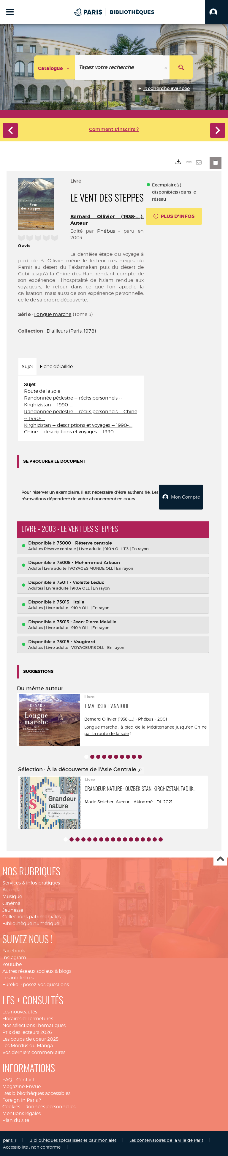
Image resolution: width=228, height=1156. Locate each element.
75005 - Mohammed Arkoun (88, 562)
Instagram (14, 957)
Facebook (13, 950)
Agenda (11, 889)
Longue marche (52, 314)
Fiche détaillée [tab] (56, 366)
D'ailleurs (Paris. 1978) (71, 331)
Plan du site (15, 1120)
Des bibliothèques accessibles (36, 1093)
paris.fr (9, 1139)
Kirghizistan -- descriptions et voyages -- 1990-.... (78, 425)
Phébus (106, 231)
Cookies (11, 1106)
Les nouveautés (19, 1011)
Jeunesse (12, 909)
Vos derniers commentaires (33, 1052)
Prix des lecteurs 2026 (27, 1031)
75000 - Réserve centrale (84, 542)
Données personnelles (49, 1106)
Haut (220, 858)
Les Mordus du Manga (27, 1045)
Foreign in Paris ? (21, 1099)
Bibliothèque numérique (30, 923)
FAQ (7, 1079)
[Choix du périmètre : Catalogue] (54, 67)
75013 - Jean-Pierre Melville (86, 621)
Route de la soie (42, 391)
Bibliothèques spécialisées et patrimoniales (72, 1139)
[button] (216, 12)
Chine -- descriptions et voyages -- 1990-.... (71, 432)
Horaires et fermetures (27, 1018)
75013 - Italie (70, 601)
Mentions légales (21, 1113)
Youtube (12, 964)
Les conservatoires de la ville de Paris (166, 1139)
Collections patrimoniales (31, 916)
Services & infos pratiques (31, 882)
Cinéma (11, 903)
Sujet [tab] (27, 366)
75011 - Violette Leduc (80, 582)
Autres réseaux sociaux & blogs (36, 970)
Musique (12, 896)
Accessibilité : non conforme (32, 1146)
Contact (25, 1079)
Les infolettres (18, 977)
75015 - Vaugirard (76, 641)
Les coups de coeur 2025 (30, 1038)
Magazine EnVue (21, 1086)
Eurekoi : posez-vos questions (35, 984)
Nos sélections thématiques (34, 1025)
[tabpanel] (81, 408)
